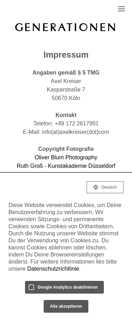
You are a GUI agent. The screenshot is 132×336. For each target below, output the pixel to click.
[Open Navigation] (121, 9)
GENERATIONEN (66, 27)
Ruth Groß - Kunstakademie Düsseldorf (66, 166)
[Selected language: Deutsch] (105, 187)
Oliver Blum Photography (66, 157)
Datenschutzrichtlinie (53, 269)
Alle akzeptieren (66, 306)
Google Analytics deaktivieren (68, 287)
